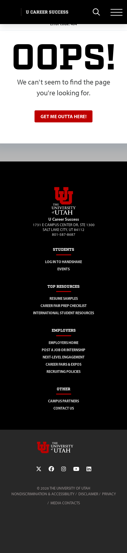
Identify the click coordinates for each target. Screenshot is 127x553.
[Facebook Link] (51, 469)
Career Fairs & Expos (63, 364)
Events (63, 269)
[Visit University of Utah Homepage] (11, 12)
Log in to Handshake (63, 262)
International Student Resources (63, 313)
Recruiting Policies (63, 371)
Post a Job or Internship (63, 350)
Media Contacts (65, 503)
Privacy (109, 494)
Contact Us (63, 408)
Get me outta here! (63, 116)
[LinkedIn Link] (88, 469)
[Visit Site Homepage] (64, 213)
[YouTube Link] (76, 469)
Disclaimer (88, 494)
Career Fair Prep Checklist (64, 305)
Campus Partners (63, 401)
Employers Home (63, 342)
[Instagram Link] (63, 469)
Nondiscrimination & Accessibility (42, 494)
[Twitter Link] (38, 469)
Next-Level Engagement (64, 357)
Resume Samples (64, 298)
